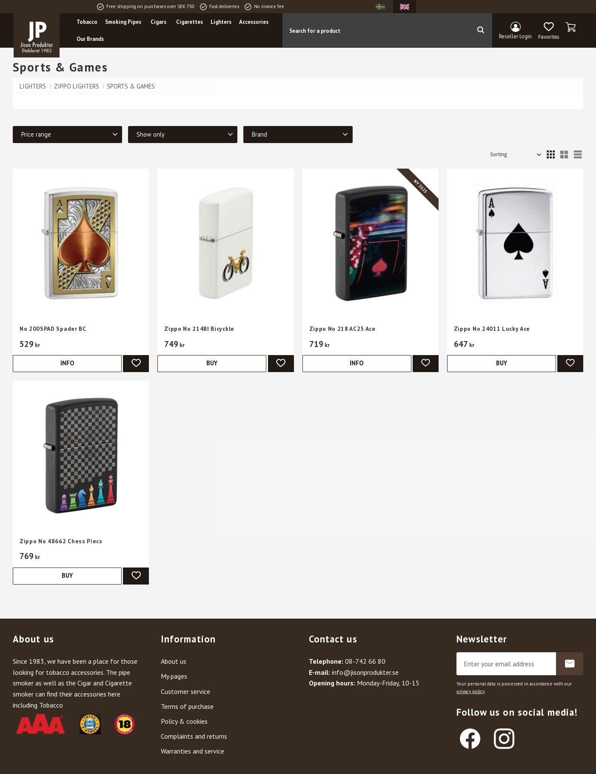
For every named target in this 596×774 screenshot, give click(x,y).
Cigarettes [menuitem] (189, 22)
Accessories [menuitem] (253, 22)
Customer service (185, 691)
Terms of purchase (187, 706)
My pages (174, 676)
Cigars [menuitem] (158, 22)
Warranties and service (192, 751)
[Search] (480, 30)
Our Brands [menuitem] (90, 39)
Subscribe (569, 663)
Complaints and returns (194, 736)
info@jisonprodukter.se (365, 672)
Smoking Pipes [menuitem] (123, 22)
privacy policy (470, 691)
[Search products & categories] (375, 30)
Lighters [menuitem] (221, 22)
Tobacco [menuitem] (87, 22)
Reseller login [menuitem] (515, 36)
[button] (548, 31)
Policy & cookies (184, 721)
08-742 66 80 (365, 661)
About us (173, 661)
